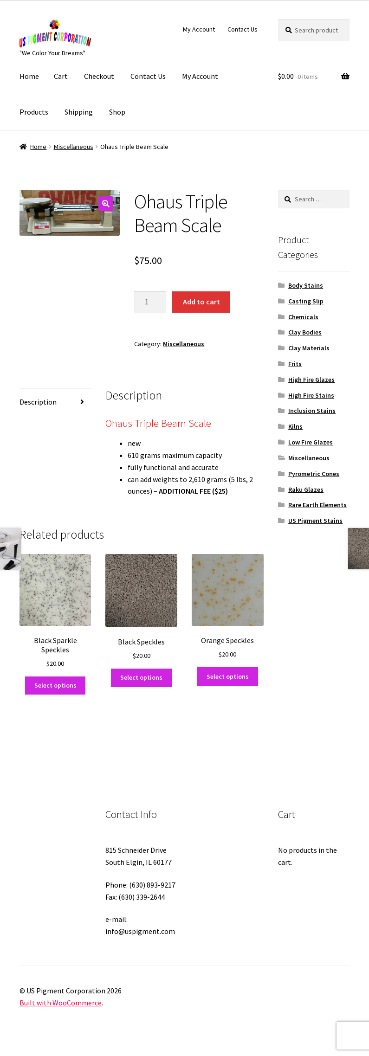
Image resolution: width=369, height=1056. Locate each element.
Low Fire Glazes (310, 442)
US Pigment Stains (315, 520)
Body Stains (305, 285)
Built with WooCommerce (60, 1002)
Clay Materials (309, 348)
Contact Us (242, 29)
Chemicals (303, 317)
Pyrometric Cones (313, 474)
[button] (105, 203)
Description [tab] (38, 401)
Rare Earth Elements (317, 505)
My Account (199, 29)
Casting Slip (306, 301)
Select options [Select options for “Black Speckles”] (141, 677)
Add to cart (201, 301)
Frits (295, 364)
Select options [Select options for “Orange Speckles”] (228, 676)
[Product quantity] (150, 302)
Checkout (99, 76)
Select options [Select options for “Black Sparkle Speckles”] (55, 685)
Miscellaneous (73, 146)
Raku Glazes (306, 489)
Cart (61, 76)
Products (33, 111)
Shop (117, 111)
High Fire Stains (311, 395)
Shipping (79, 111)
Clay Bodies (305, 332)
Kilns (295, 426)
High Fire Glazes (311, 379)
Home (29, 76)
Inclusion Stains (312, 410)
